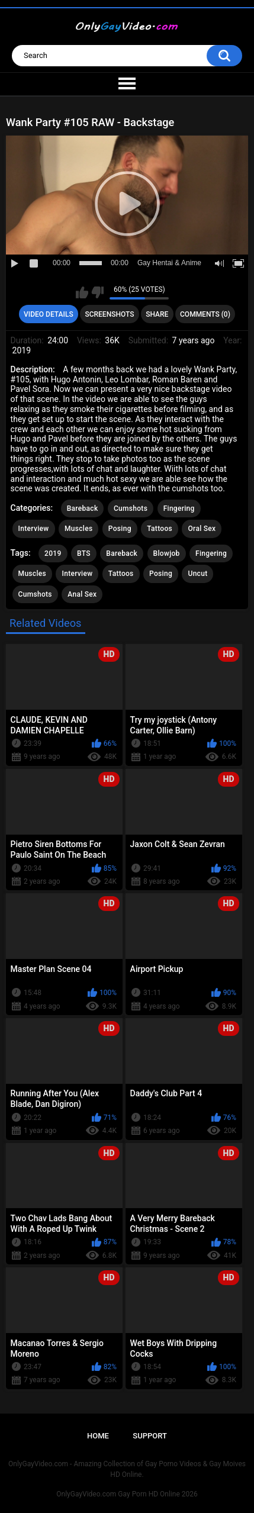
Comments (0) (205, 314)
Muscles (78, 528)
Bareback (82, 508)
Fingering (179, 508)
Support (150, 1435)
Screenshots (109, 314)
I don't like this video (97, 292)
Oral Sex (202, 528)
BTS (84, 553)
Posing (119, 528)
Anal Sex (82, 594)
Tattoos (159, 528)
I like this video (82, 292)
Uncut (197, 573)
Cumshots (130, 508)
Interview (33, 528)
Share (157, 314)
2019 (52, 553)
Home (98, 1435)
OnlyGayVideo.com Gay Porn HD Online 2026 (126, 1494)
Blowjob (166, 553)
